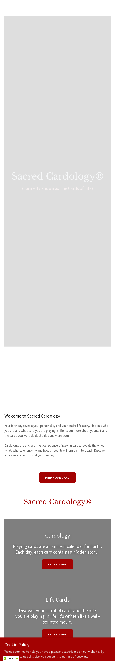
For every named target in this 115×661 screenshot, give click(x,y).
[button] (12, 8)
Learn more (57, 564)
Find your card (57, 477)
